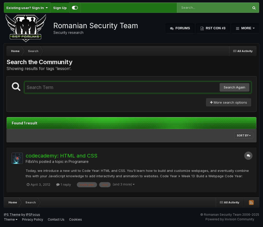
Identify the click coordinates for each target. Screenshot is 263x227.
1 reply (63, 184)
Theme (10, 219)
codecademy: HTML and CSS (61, 156)
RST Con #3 (215, 28)
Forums (182, 28)
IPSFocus (33, 214)
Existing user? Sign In (27, 8)
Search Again (234, 87)
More (246, 28)
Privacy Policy (32, 219)
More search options (228, 102)
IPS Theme (12, 214)
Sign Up (60, 8)
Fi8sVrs (32, 161)
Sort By (244, 135)
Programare (79, 161)
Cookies (75, 219)
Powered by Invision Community (229, 219)
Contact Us (56, 219)
